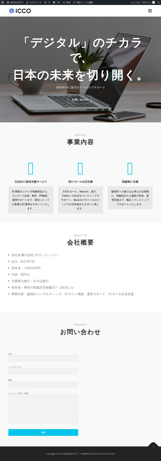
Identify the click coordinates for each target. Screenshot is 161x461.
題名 (43, 416)
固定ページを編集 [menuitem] (85, 2)
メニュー (150, 10)
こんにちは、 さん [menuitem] (142, 2)
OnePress (85, 453)
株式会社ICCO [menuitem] (17, 2)
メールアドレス (43, 403)
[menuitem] (2, 2)
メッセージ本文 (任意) (43, 442)
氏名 (43, 390)
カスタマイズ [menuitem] (35, 2)
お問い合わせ (80, 99)
